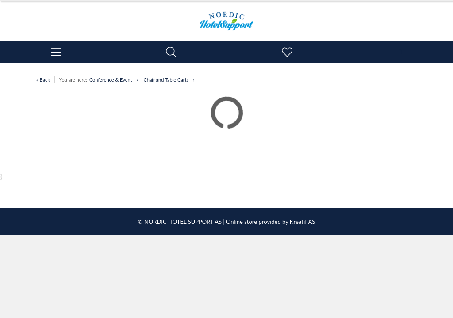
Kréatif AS (302, 221)
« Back (43, 80)
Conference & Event (110, 80)
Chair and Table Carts (165, 80)
